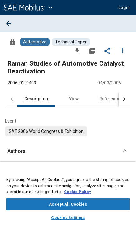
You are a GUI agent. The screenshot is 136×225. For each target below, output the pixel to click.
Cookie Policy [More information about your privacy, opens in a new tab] (77, 191)
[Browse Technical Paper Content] (71, 42)
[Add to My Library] (92, 50)
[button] (124, 7)
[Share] (107, 50)
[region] (68, 195)
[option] (46, 131)
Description (36, 98)
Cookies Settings (68, 217)
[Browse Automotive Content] (35, 42)
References (111, 98)
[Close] (128, 172)
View (74, 98)
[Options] (122, 50)
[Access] (12, 42)
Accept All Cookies (68, 204)
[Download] (77, 50)
